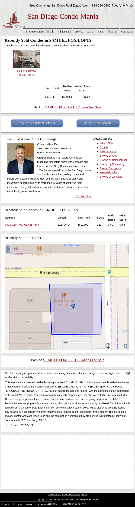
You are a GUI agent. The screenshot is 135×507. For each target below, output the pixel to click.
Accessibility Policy (71, 494)
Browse (79, 31)
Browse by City (108, 151)
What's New (64, 31)
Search (90, 31)
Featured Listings (109, 172)
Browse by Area (108, 155)
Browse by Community (112, 164)
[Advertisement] (67, 461)
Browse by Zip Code (111, 176)
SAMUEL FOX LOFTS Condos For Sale (73, 107)
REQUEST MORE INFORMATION (37, 123)
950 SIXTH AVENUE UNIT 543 (22, 224)
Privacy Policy (54, 494)
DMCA (84, 494)
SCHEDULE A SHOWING (98, 123)
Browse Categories (110, 168)
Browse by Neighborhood (113, 160)
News (101, 31)
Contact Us (127, 31)
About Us (113, 31)
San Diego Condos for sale (39, 31)
